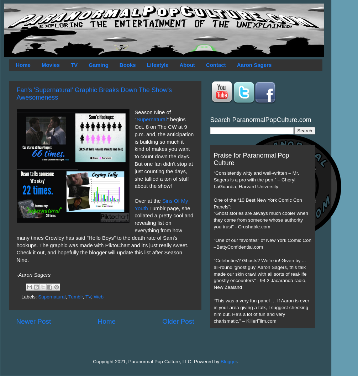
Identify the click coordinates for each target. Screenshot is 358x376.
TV (74, 65)
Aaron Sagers (254, 65)
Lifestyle (158, 65)
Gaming (99, 65)
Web (99, 297)
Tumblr (75, 297)
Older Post (178, 321)
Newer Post (33, 321)
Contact (216, 65)
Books (128, 65)
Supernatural (152, 119)
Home (23, 65)
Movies (51, 65)
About (187, 65)
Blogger (229, 361)
